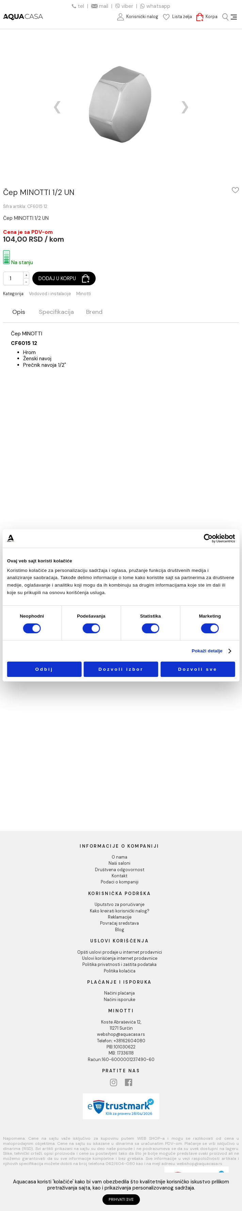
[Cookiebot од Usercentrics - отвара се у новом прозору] (208, 538)
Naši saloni (119, 863)
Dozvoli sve (197, 669)
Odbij (44, 669)
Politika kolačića (119, 971)
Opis (18, 312)
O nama (119, 857)
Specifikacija (56, 312)
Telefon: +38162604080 (121, 1041)
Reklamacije (119, 917)
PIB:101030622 (121, 1047)
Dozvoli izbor (121, 669)
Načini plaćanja (119, 993)
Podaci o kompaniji (120, 882)
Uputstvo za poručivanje (119, 904)
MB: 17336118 (121, 1053)
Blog (119, 930)
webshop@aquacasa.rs (121, 1034)
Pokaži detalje (207, 651)
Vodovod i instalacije (50, 294)
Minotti (83, 294)
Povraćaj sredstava (119, 923)
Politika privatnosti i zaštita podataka (119, 964)
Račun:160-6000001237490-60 (121, 1059)
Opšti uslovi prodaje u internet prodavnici (119, 952)
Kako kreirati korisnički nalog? (119, 911)
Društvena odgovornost (119, 870)
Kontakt (119, 876)
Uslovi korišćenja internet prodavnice (119, 958)
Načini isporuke (119, 999)
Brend (94, 312)
